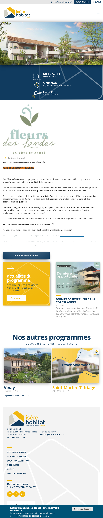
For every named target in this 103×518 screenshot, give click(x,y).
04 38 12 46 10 (49, 431)
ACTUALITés (82, 2)
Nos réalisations (16, 456)
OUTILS (97, 2)
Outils (10, 469)
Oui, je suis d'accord (82, 509)
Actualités (13, 465)
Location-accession (18, 460)
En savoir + (16, 298)
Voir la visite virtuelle (26, 255)
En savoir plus (45, 516)
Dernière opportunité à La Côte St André (75, 300)
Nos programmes (16, 452)
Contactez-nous (16, 473)
